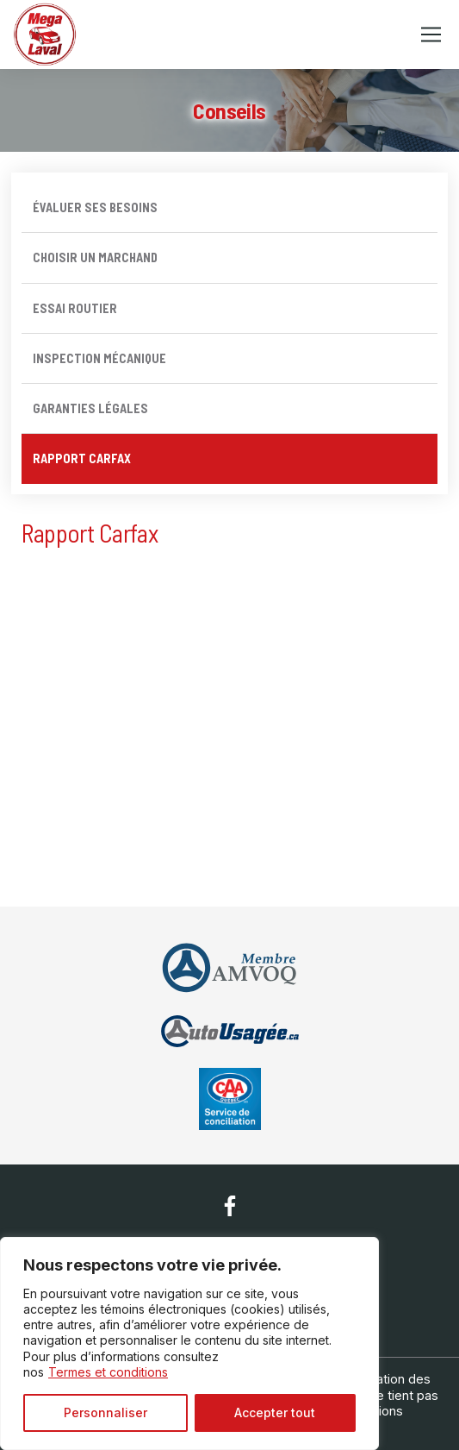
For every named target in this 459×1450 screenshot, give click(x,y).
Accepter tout (274, 1412)
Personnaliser (105, 1412)
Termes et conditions (108, 1372)
